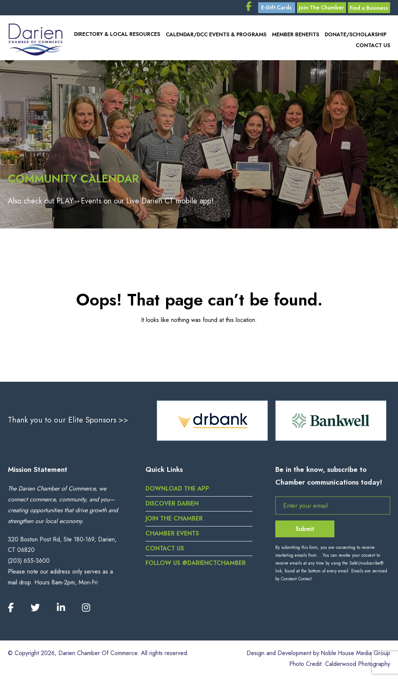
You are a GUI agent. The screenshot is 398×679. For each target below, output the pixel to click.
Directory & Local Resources (116, 35)
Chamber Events (172, 535)
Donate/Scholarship (355, 35)
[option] (212, 422)
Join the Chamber (174, 520)
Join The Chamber (319, 8)
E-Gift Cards (273, 8)
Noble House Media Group (354, 655)
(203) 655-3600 (29, 562)
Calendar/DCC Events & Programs (215, 35)
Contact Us (373, 46)
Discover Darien (172, 505)
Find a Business (368, 8)
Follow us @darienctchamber (196, 565)
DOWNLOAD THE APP (178, 490)
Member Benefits (295, 35)
